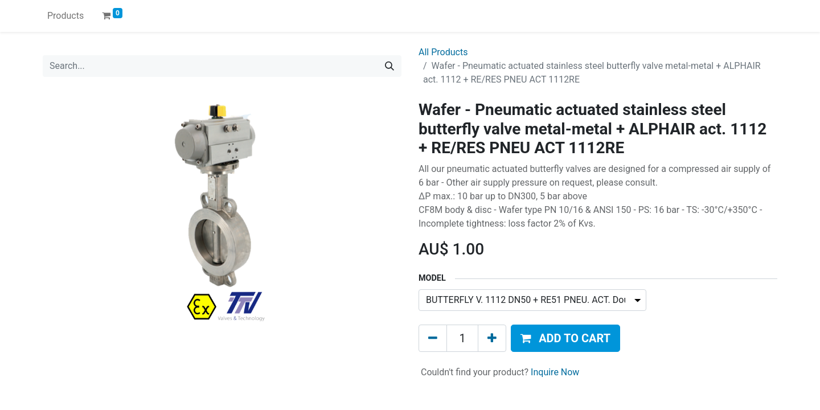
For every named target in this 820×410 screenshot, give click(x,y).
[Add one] (492, 338)
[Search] (389, 66)
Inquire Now (555, 372)
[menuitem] (65, 16)
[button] (565, 338)
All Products (443, 52)
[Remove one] (433, 338)
